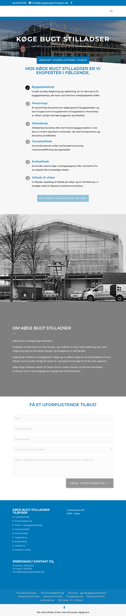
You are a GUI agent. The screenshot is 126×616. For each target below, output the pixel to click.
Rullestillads (20, 541)
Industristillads (21, 529)
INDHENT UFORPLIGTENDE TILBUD (63, 60)
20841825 (29, 565)
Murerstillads (21, 533)
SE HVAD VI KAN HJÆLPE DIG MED (63, 198)
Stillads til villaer (22, 549)
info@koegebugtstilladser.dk (29, 572)
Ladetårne (19, 545)
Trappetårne (20, 537)
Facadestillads (21, 517)
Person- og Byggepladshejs (28, 525)
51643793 (27, 568)
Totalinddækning (23, 521)
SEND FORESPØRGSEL (88, 483)
